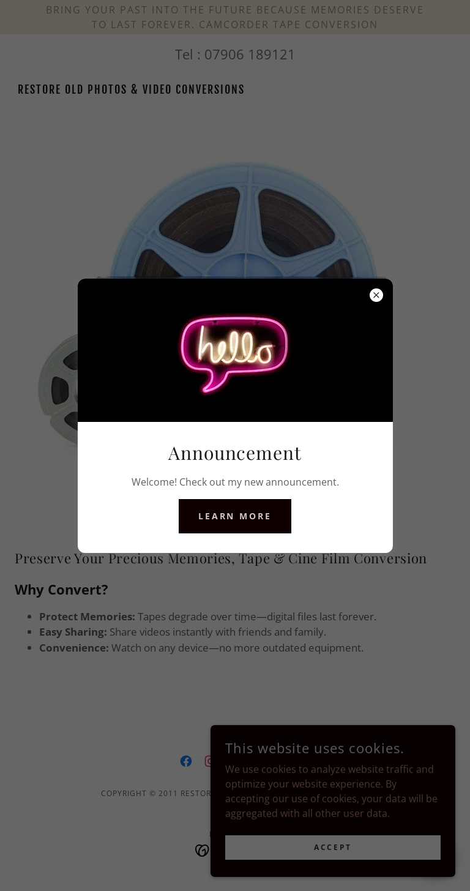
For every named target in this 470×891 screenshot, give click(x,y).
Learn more (235, 516)
